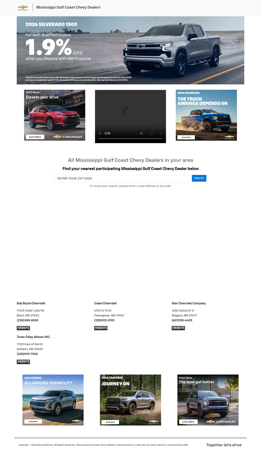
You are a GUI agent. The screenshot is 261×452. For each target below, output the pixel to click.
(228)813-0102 (104, 320)
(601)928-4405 (182, 320)
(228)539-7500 (27, 354)
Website (23, 328)
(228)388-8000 (27, 320)
